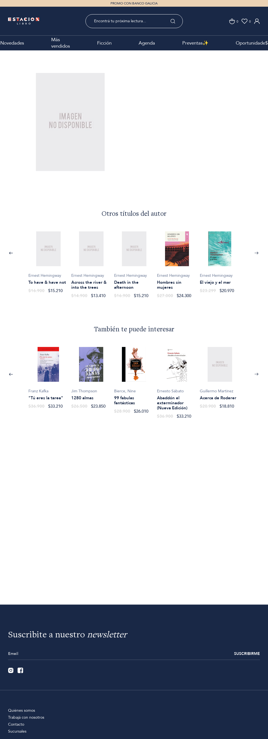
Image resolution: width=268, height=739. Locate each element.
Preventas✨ (195, 43)
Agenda (147, 43)
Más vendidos (60, 42)
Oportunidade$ (252, 43)
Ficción (104, 43)
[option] (70, 130)
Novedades (12, 43)
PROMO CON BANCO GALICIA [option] (134, 3)
